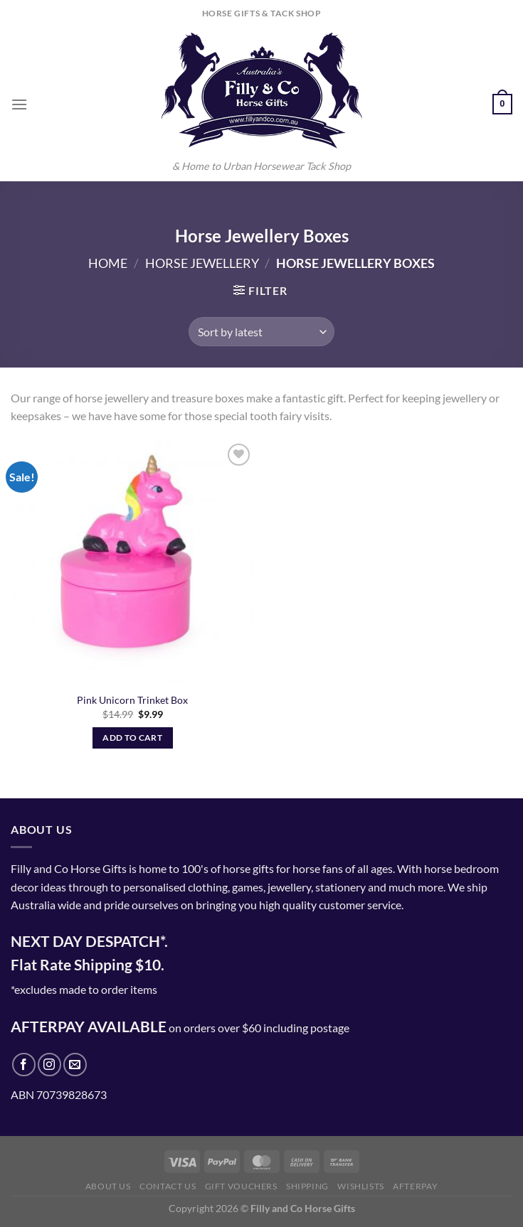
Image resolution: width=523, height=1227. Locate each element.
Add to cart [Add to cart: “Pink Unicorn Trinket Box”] (132, 737)
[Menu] (19, 104)
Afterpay (415, 1186)
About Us (108, 1186)
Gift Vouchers (241, 1186)
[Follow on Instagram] (49, 1064)
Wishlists (360, 1186)
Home (107, 263)
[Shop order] (261, 331)
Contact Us (167, 1186)
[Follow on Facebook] (24, 1064)
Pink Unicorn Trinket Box (132, 700)
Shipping (307, 1186)
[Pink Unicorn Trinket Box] (133, 562)
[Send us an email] (75, 1064)
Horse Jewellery (202, 263)
